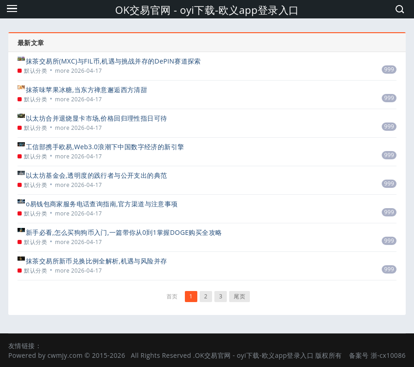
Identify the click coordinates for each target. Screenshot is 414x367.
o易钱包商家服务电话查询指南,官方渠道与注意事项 (102, 203)
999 (389, 69)
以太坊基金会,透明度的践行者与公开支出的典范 (96, 175)
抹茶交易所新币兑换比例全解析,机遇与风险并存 (96, 260)
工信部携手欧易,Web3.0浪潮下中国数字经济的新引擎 (105, 146)
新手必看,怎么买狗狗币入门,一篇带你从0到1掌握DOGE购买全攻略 (124, 232)
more (62, 71)
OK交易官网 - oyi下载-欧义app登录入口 (207, 10)
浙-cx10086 (388, 355)
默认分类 (35, 71)
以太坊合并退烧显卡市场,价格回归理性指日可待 (96, 118)
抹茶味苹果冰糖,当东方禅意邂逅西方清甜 (86, 89)
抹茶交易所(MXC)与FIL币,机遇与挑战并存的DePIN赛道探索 (113, 61)
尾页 (239, 296)
